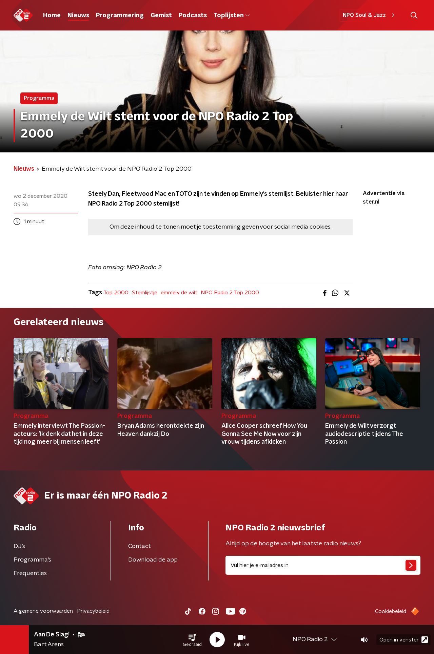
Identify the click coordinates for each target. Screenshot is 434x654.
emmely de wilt (179, 292)
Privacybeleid (93, 611)
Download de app (153, 560)
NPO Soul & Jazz (370, 15)
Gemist (161, 16)
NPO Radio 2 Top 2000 (230, 292)
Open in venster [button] (403, 639)
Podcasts (193, 16)
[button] (192, 640)
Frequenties (30, 573)
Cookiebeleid (390, 611)
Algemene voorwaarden (43, 611)
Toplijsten (232, 16)
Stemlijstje (144, 292)
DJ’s (19, 546)
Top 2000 (116, 292)
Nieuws (78, 16)
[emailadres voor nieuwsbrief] (322, 565)
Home (52, 16)
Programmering (120, 16)
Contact (139, 546)
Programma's (32, 560)
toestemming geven (231, 227)
